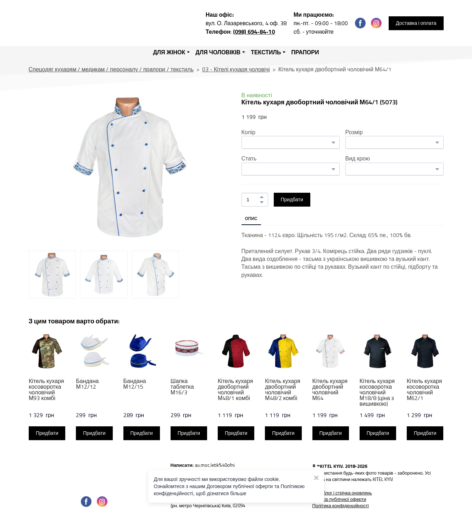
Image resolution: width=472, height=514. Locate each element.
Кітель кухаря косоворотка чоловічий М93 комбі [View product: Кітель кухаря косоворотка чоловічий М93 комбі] (46, 389)
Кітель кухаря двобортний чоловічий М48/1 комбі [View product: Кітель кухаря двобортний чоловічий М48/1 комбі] (235, 389)
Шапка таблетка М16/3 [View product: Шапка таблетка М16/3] (182, 386)
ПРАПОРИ (305, 52)
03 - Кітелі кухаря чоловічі (236, 69)
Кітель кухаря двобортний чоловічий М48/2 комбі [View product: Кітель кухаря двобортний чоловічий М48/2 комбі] (282, 389)
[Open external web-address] (236, 467)
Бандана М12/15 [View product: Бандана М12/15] (134, 383)
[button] (360, 23)
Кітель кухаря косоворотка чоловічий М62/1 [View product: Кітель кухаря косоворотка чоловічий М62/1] (424, 389)
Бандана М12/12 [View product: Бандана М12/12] (87, 383)
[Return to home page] (93, 23)
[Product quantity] (253, 199)
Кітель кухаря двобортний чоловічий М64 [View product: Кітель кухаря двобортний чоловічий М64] (329, 389)
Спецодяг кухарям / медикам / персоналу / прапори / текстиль (111, 69)
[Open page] (94, 475)
